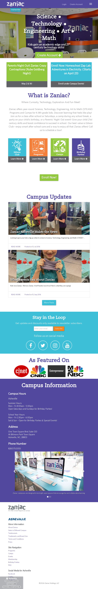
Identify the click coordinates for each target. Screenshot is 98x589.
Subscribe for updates (11, 581)
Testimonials (12, 533)
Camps (10, 553)
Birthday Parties (14, 562)
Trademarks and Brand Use (18, 536)
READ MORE (15, 247)
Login (64, 4)
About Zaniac (13, 527)
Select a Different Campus (17, 530)
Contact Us (11, 584)
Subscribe (58, 328)
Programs (11, 551)
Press (10, 542)
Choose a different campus (11, 587)
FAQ (9, 565)
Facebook (11, 574)
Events (10, 556)
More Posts (49, 303)
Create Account (76, 4)
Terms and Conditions (16, 539)
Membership (12, 559)
